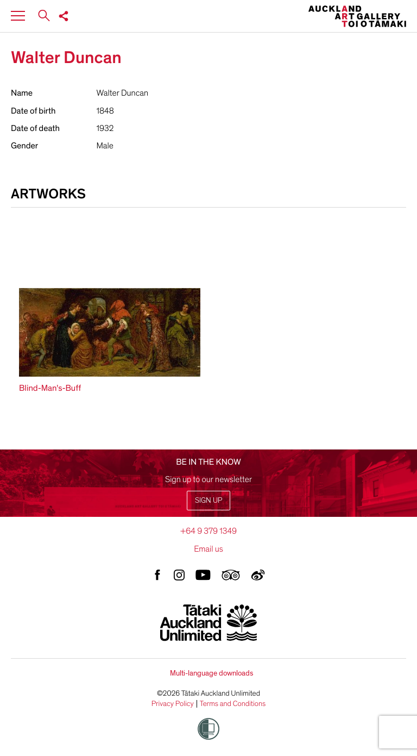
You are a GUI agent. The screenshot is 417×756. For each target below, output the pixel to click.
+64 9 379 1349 (208, 531)
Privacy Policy (172, 704)
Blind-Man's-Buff (50, 388)
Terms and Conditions (233, 704)
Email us (208, 549)
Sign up (208, 500)
